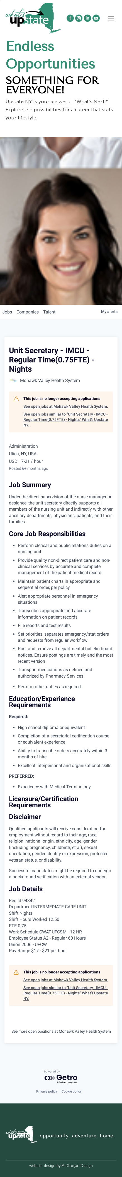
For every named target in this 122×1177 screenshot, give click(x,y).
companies (27, 312)
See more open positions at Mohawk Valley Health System (61, 1031)
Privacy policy (46, 1091)
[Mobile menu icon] (110, 28)
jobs (7, 312)
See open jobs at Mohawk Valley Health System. (65, 406)
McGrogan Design (77, 1166)
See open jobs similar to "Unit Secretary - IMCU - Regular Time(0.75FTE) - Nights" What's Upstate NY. (65, 419)
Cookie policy (72, 1091)
